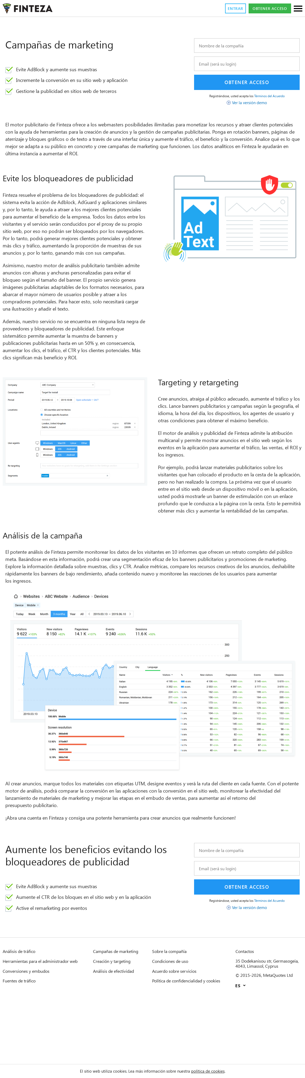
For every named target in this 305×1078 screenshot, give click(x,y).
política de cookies (215, 1071)
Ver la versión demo (250, 102)
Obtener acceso (266, 8)
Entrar (227, 8)
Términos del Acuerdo (273, 96)
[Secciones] (298, 8)
